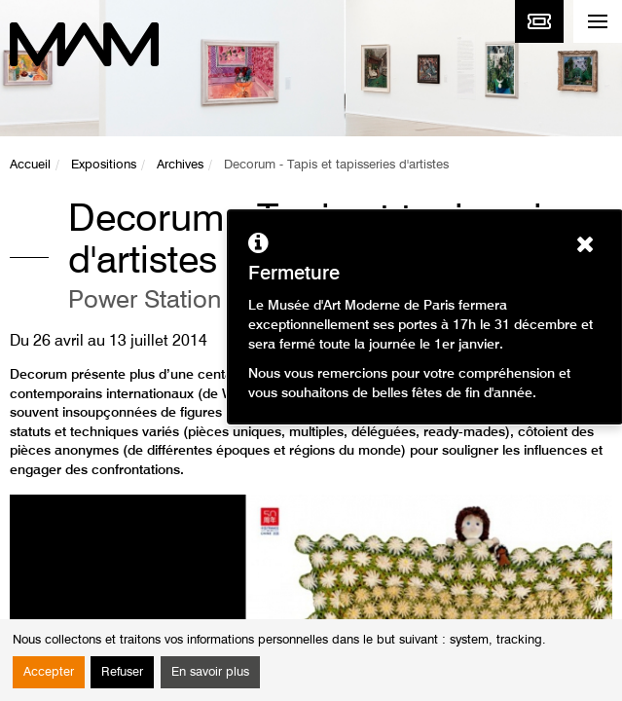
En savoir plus (210, 672)
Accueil (30, 165)
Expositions (103, 165)
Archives (180, 165)
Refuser (122, 672)
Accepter (48, 672)
